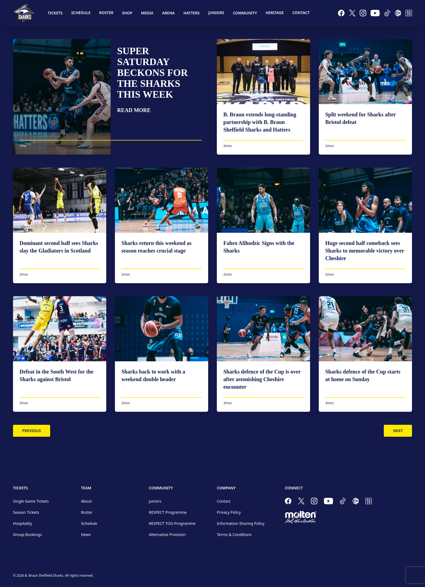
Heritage (275, 12)
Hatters (191, 12)
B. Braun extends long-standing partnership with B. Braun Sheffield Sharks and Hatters (259, 122)
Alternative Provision (167, 534)
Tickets (55, 12)
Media (147, 12)
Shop (127, 12)
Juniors (216, 12)
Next (398, 430)
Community (245, 12)
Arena (168, 12)
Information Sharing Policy (240, 523)
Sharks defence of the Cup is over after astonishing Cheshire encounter (262, 379)
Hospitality (22, 523)
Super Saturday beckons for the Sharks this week (152, 73)
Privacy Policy (229, 512)
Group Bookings (27, 534)
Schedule (81, 12)
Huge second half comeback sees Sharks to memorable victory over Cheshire (364, 250)
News (86, 534)
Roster (106, 12)
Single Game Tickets (31, 501)
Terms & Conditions (234, 534)
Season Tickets (26, 512)
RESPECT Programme (167, 512)
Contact (301, 12)
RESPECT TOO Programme (172, 523)
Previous (31, 430)
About (86, 501)
